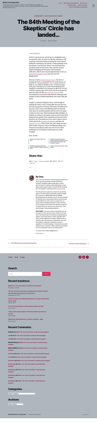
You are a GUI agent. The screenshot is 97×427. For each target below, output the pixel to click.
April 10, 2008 (53, 41)
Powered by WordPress (35, 423)
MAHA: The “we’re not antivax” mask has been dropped (26, 286)
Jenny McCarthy (49, 93)
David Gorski (61, 189)
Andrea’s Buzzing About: (49, 80)
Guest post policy (82, 5)
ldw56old (11, 356)
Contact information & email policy (78, 7)
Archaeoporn (36, 54)
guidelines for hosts (35, 124)
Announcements (39, 16)
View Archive (40, 234)
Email (18, 257)
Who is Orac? (83, 3)
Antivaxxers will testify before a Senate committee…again (27, 319)
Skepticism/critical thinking (54, 16)
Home (60, 3)
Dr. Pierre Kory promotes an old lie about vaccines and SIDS (28, 306)
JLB (9, 338)
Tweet (36, 161)
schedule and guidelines (49, 122)
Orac (44, 41)
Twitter (11, 257)
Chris (10, 361)
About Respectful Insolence (71, 3)
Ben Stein (59, 93)
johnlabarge (12, 373)
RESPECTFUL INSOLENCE (12, 3)
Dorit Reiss (11, 367)
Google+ (25, 257)
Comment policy (71, 5)
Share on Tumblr (45, 161)
